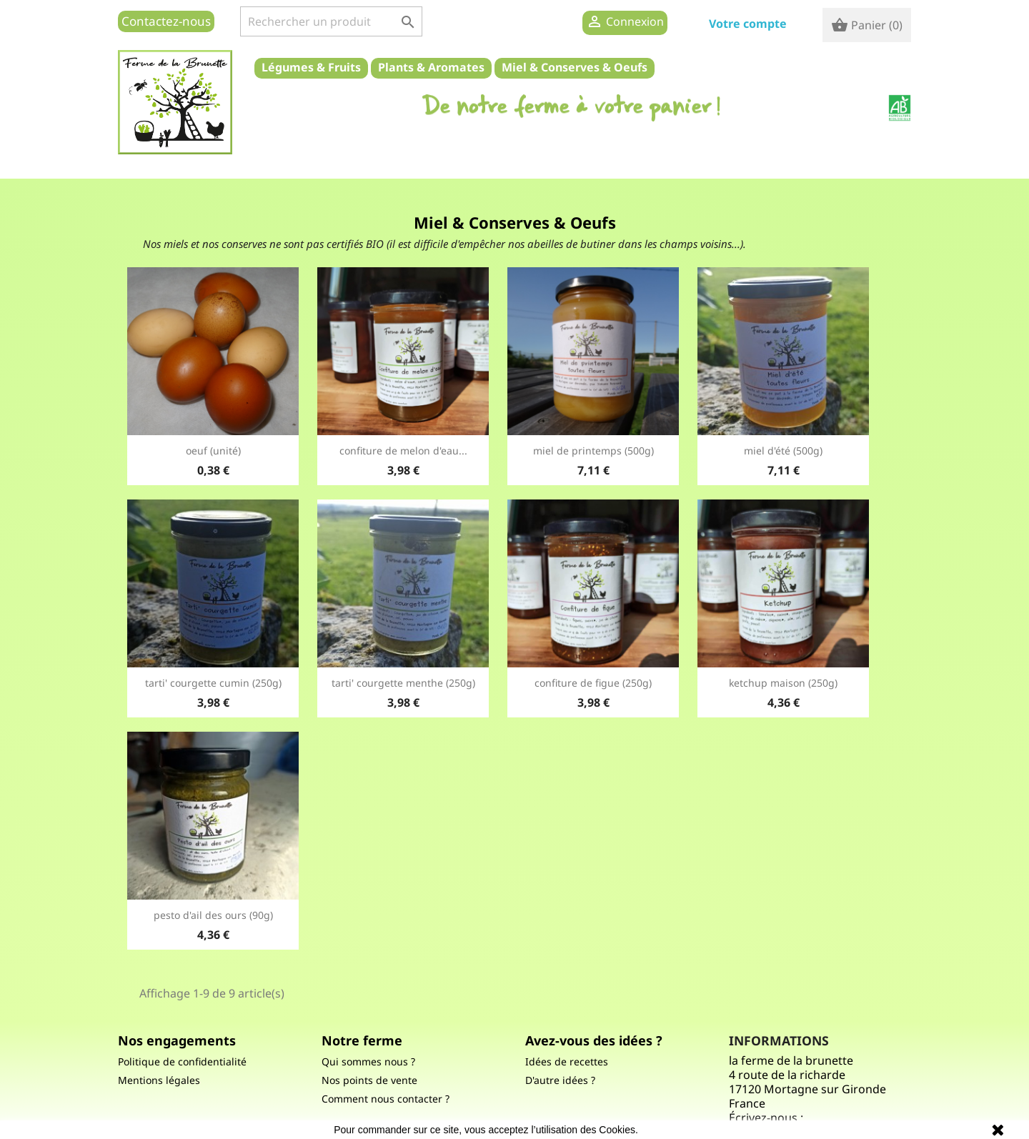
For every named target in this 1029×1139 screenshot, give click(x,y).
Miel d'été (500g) (783, 450)
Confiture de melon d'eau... (403, 450)
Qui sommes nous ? (368, 1061)
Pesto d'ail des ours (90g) (213, 915)
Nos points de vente (369, 1080)
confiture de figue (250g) (593, 683)
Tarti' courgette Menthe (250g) (403, 683)
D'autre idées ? (560, 1080)
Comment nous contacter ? (385, 1098)
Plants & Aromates (431, 67)
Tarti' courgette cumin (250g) (213, 683)
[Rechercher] (331, 21)
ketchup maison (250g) (783, 683)
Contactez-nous (166, 21)
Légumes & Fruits (311, 67)
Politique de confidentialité (182, 1061)
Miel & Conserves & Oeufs (574, 67)
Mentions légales (159, 1080)
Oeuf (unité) (213, 450)
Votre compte (748, 23)
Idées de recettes (566, 1061)
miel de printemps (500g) (593, 450)
